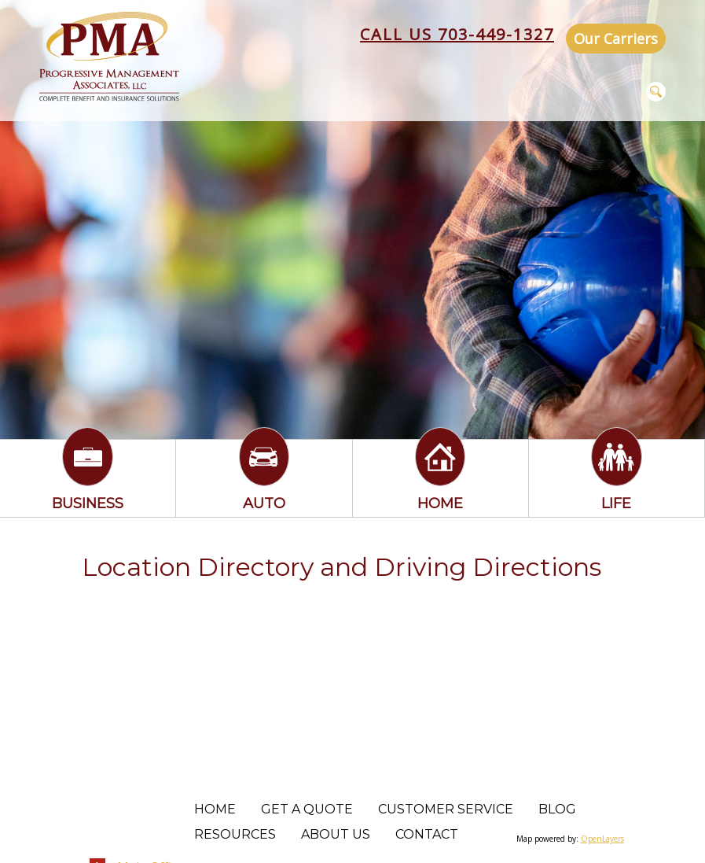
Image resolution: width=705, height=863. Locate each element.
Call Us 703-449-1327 (457, 34)
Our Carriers (616, 38)
